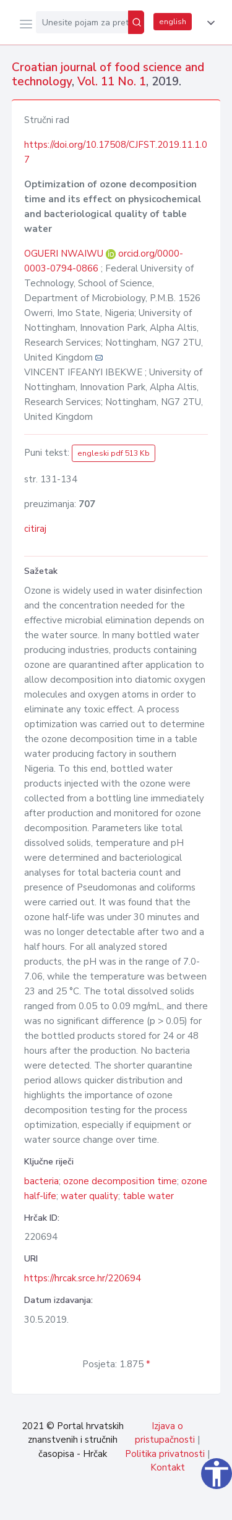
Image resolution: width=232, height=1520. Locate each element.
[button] (208, 22)
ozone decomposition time (120, 1181)
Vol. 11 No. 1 (111, 82)
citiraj (35, 529)
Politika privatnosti (165, 1454)
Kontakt (167, 1467)
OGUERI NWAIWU (65, 253)
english (172, 22)
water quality (89, 1196)
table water (148, 1196)
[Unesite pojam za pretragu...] (82, 22)
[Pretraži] (136, 22)
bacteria (41, 1181)
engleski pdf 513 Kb (113, 453)
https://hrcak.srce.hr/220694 (82, 1278)
